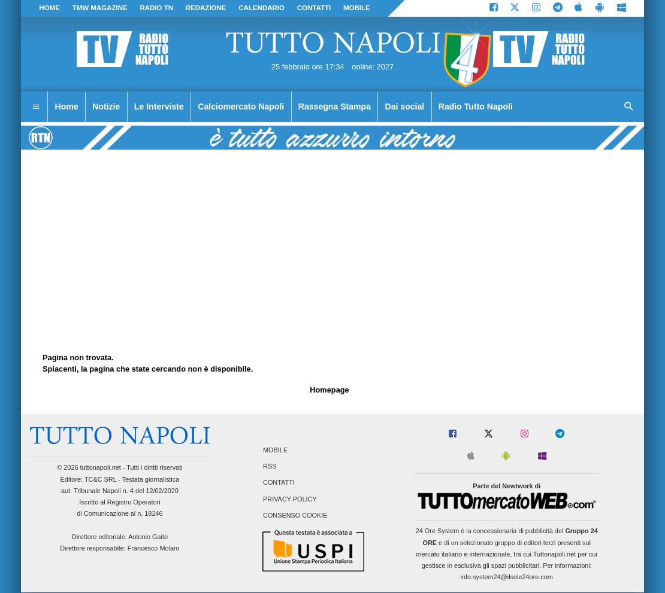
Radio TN (156, 7)
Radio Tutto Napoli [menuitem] (476, 106)
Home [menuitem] (66, 106)
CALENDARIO (261, 7)
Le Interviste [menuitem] (159, 106)
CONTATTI (314, 7)
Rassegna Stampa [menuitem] (334, 106)
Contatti (279, 482)
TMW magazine (100, 7)
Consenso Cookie (295, 515)
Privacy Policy (290, 499)
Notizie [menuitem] (106, 106)
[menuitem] (36, 107)
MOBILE (356, 7)
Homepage (329, 389)
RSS (269, 466)
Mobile (275, 450)
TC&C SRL (100, 479)
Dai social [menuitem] (405, 106)
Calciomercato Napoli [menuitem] (241, 106)
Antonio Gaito (148, 536)
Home (49, 7)
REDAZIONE (206, 7)
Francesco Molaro (154, 548)
